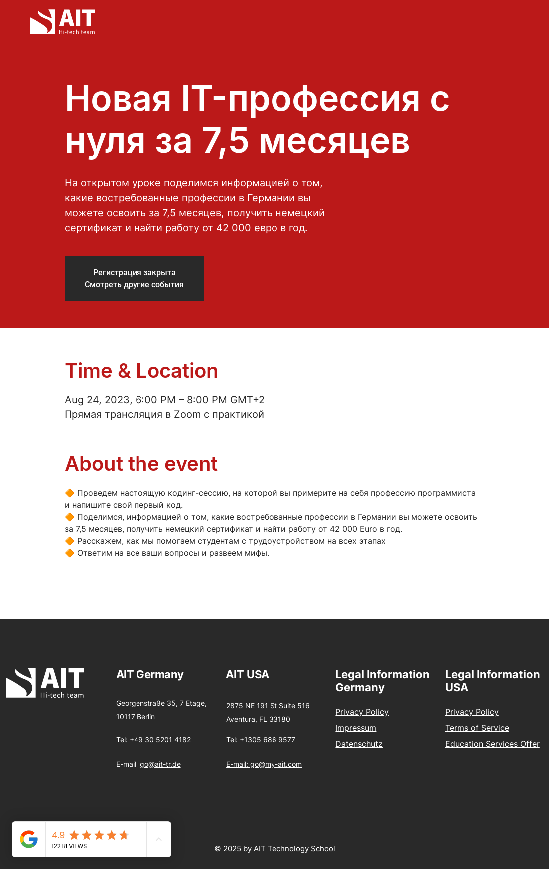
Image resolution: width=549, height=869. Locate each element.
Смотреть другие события (134, 284)
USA (258, 674)
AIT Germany (150, 674)
